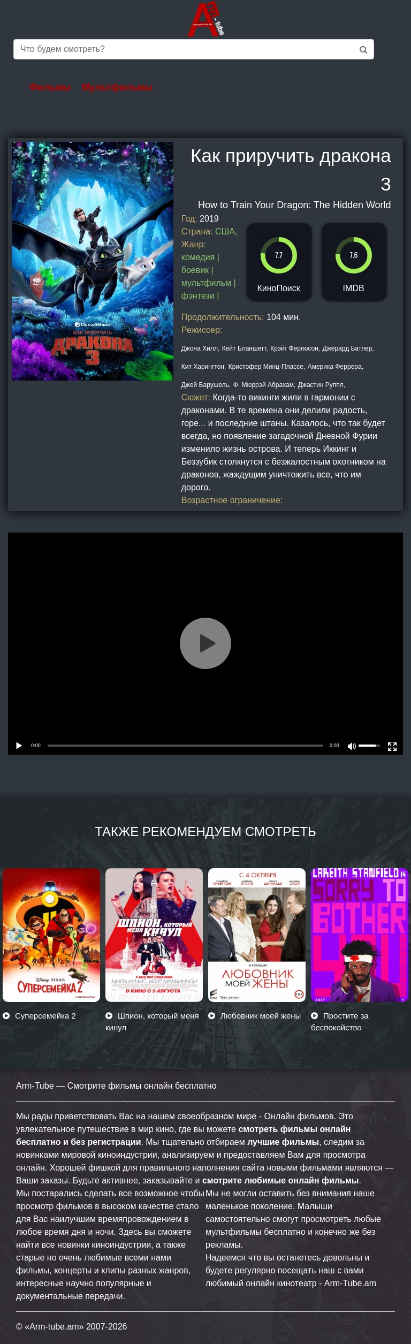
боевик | (197, 270)
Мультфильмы (117, 87)
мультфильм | (208, 282)
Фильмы (50, 87)
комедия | (200, 257)
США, (226, 231)
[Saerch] (193, 49)
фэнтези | (200, 295)
